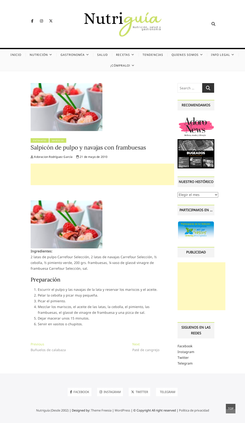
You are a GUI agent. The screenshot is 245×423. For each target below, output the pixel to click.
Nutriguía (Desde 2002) (52, 410)
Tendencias (153, 55)
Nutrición (39, 55)
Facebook (185, 346)
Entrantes (39, 140)
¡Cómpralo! (120, 65)
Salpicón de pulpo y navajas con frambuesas (88, 147)
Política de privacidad (194, 410)
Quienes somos (185, 55)
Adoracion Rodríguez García (52, 157)
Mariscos (58, 140)
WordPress (122, 410)
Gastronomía (73, 55)
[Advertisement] (102, 174)
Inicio (16, 55)
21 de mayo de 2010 (92, 157)
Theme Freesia (101, 410)
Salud (102, 55)
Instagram (186, 351)
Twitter (183, 357)
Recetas (123, 55)
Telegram (185, 363)
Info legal (220, 55)
